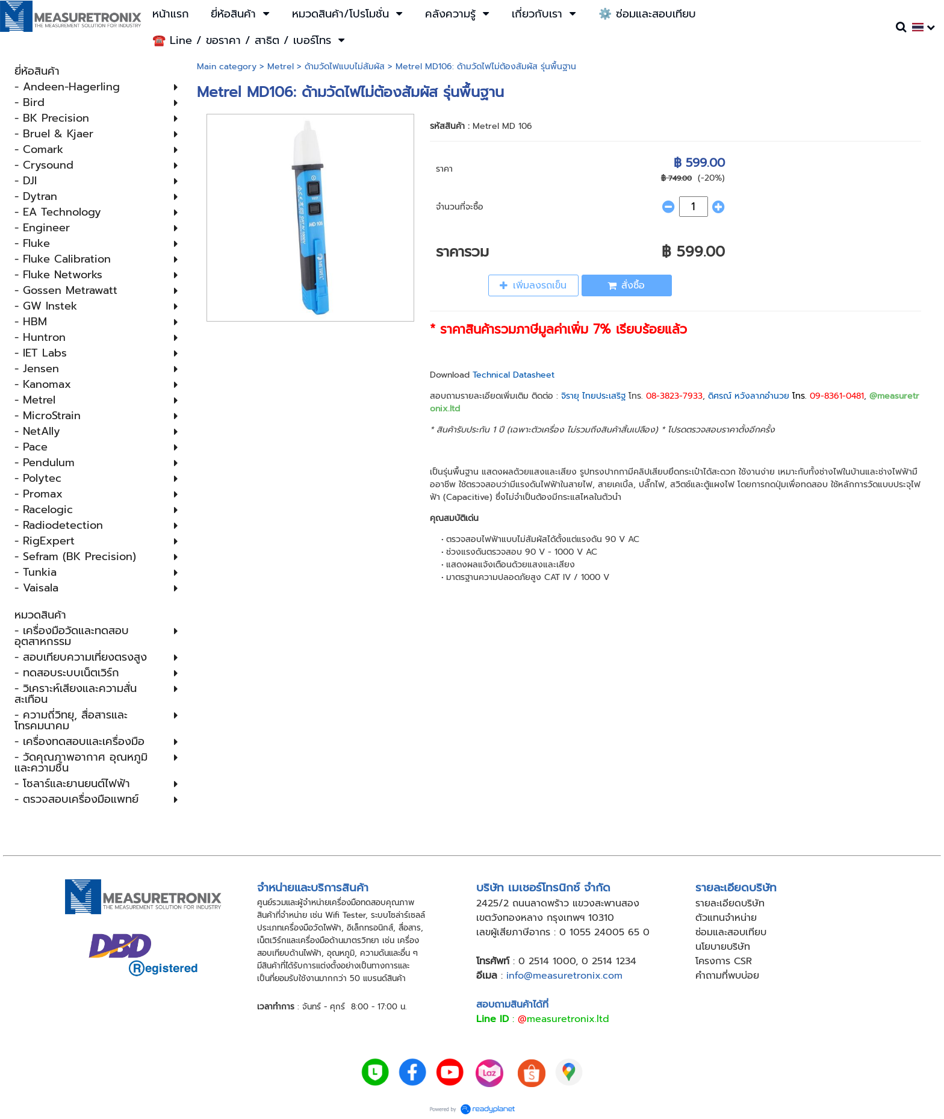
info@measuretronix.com (564, 975)
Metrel (280, 66)
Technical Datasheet (513, 375)
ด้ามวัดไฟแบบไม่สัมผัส (345, 66)
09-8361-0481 (837, 396)
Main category (226, 66)
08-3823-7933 (674, 396)
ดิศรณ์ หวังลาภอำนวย (748, 396)
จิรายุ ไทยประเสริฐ (593, 396)
